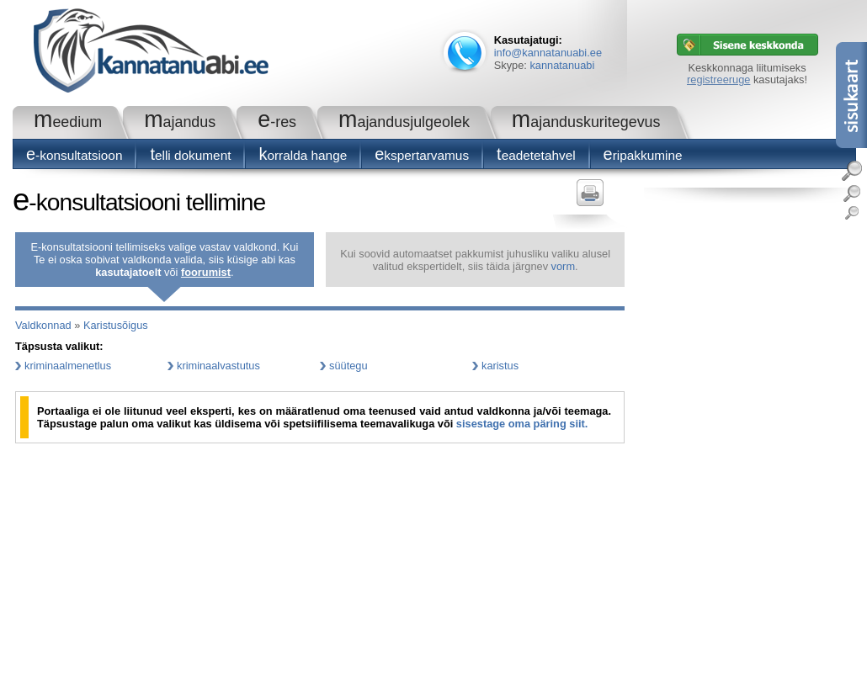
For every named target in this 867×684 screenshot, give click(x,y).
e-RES (277, 122)
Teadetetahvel (536, 155)
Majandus (179, 122)
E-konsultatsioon (74, 155)
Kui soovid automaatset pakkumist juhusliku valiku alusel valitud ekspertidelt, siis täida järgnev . (475, 260)
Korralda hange (302, 155)
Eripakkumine (643, 155)
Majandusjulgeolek (404, 122)
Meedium (68, 122)
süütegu (348, 365)
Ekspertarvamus (422, 155)
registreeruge (718, 79)
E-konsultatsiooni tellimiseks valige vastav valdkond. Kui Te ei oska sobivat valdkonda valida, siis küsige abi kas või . (164, 259)
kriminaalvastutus (218, 365)
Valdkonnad (43, 325)
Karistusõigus (115, 325)
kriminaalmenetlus (67, 365)
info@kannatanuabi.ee (548, 52)
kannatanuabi (561, 65)
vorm (563, 266)
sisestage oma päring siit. (522, 423)
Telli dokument (190, 155)
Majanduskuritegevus (586, 122)
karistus (500, 365)
